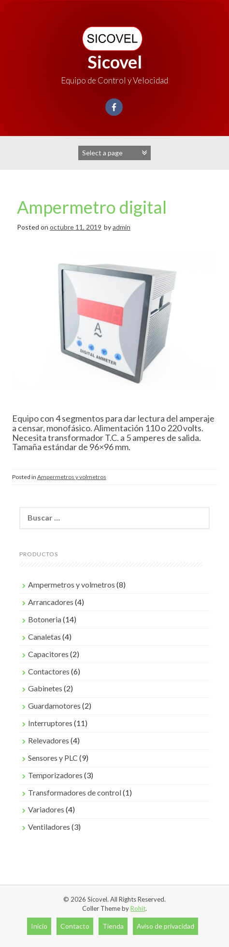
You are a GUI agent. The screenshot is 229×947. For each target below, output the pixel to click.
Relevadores (48, 740)
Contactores (49, 671)
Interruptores (50, 722)
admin (121, 227)
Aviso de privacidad (165, 926)
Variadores (46, 809)
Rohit (137, 908)
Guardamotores (54, 705)
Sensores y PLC (53, 757)
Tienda (113, 926)
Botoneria (44, 619)
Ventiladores (49, 826)
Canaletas (44, 636)
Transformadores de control (74, 792)
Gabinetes (45, 688)
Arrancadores (50, 601)
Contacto (74, 926)
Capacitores (48, 654)
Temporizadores (55, 775)
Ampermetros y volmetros (71, 476)
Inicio (39, 926)
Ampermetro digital (92, 207)
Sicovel (114, 61)
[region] (114, 331)
